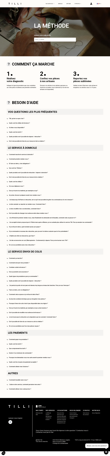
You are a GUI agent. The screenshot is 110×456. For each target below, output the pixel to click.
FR (99, 3)
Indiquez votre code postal (42, 35)
